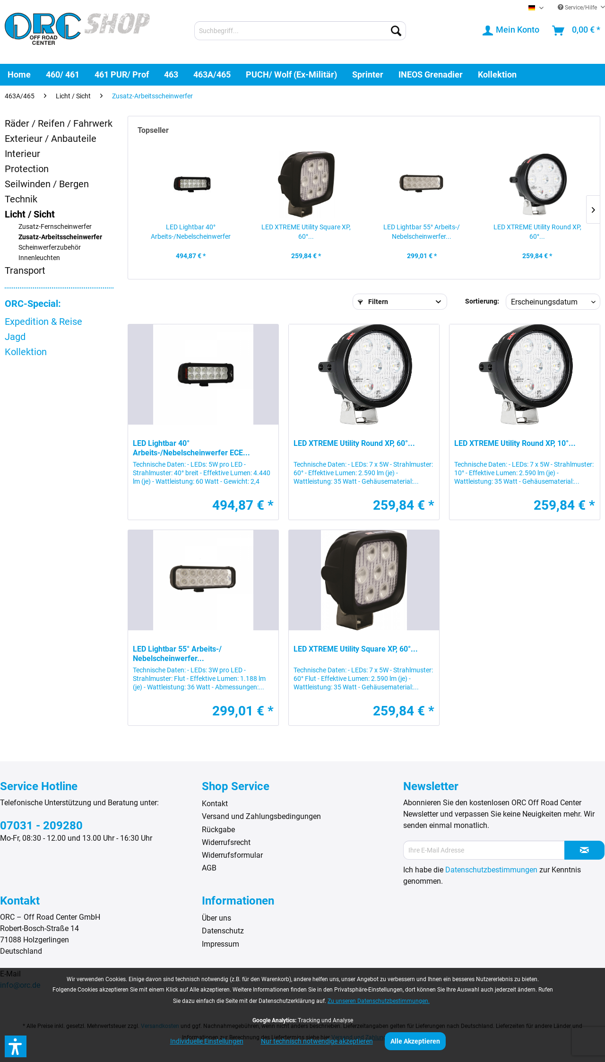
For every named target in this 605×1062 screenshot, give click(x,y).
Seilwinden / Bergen (47, 184)
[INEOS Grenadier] (430, 74)
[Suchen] (396, 30)
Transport (25, 270)
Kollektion (26, 351)
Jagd (15, 336)
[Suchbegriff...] (300, 30)
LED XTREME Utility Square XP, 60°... (306, 231)
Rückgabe (218, 829)
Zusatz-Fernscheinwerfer (55, 227)
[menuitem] (300, 30)
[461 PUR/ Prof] (121, 74)
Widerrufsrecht (226, 842)
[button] (15, 1046)
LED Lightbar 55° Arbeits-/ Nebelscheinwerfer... (421, 231)
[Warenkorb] (576, 30)
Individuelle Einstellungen (206, 1041)
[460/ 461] (62, 74)
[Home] (19, 74)
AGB (209, 867)
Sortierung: (482, 301)
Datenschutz (223, 930)
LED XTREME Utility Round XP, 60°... (537, 231)
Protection (27, 168)
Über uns (216, 918)
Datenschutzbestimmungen (491, 869)
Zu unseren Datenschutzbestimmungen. (379, 1001)
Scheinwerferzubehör (49, 248)
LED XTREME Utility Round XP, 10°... (515, 443)
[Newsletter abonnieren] (584, 850)
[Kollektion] (497, 74)
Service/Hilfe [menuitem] (578, 7)
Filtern (373, 301)
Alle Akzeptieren (415, 1041)
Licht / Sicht (30, 214)
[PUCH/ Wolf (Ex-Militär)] (291, 74)
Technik (21, 199)
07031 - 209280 (41, 825)
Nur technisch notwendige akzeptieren (317, 1041)
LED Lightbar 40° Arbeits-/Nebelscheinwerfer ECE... (191, 232)
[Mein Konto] (511, 30)
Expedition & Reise (43, 321)
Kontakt (215, 803)
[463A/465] (212, 74)
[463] (171, 74)
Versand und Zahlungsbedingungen (261, 816)
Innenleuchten (39, 258)
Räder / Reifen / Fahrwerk (58, 123)
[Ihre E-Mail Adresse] (483, 850)
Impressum (220, 944)
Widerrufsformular (232, 855)
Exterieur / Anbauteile (50, 138)
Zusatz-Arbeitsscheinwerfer (60, 237)
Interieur (22, 153)
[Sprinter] (368, 74)
